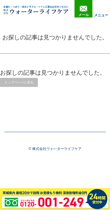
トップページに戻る (18, 82)
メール (83, 11)
